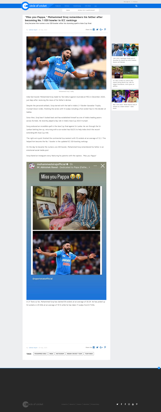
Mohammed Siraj (40, 353)
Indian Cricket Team (74, 353)
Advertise (86, 404)
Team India (89, 353)
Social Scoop (77, 6)
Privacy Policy (95, 404)
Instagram (60, 353)
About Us (72, 404)
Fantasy (135, 1)
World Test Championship (86, 10)
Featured (58, 6)
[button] (96, 6)
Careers (79, 404)
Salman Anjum (32, 30)
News (68, 10)
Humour (67, 6)
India (51, 353)
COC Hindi (88, 6)
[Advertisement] (66, 325)
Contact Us (64, 404)
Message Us (127, 1)
